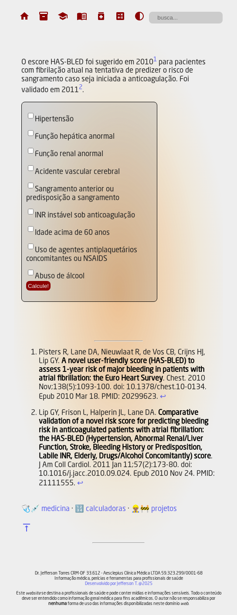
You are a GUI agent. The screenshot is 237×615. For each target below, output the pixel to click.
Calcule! (38, 286)
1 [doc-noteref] (155, 60)
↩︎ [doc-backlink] (163, 397)
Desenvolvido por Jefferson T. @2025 (118, 584)
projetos (164, 509)
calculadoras (106, 509)
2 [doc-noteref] (80, 87)
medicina (55, 509)
